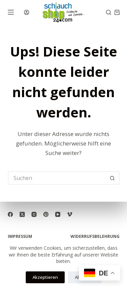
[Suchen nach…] (57, 178)
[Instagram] (34, 214)
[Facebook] (10, 214)
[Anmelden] (26, 12)
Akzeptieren (45, 277)
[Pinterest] (45, 214)
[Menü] (11, 12)
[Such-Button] (113, 178)
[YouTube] (57, 214)
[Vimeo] (69, 214)
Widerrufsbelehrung (95, 236)
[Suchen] (108, 12)
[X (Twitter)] (22, 214)
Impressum (20, 236)
